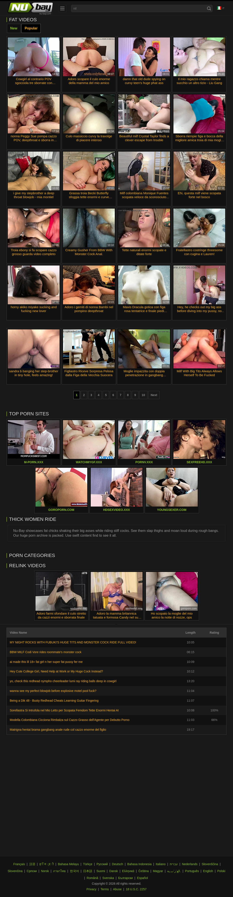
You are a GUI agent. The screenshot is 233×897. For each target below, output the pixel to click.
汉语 (32, 864)
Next (154, 395)
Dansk (113, 871)
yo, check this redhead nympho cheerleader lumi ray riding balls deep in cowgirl (63, 681)
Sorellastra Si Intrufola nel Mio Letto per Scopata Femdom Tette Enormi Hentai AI (64, 710)
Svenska (108, 878)
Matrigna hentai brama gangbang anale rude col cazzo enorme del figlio (58, 729)
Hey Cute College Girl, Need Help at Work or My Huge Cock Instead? (56, 671)
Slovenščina (210, 864)
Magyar (158, 871)
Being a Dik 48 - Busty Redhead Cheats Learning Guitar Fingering (54, 700)
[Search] (208, 8)
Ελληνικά (128, 871)
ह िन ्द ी (46, 864)
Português (192, 871)
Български (125, 878)
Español (142, 878)
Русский (102, 864)
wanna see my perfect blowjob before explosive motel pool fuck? (53, 691)
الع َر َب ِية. (174, 871)
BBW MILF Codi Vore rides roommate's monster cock (45, 652)
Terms (104, 889)
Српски (32, 871)
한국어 (74, 871)
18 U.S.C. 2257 (136, 889)
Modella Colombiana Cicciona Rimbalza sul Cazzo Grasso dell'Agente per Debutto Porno (69, 720)
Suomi (100, 871)
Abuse (117, 889)
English (208, 871)
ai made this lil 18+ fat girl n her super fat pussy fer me (46, 662)
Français (19, 864)
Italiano (160, 864)
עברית (174, 864)
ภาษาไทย (59, 871)
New (13, 28)
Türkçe (87, 864)
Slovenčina (15, 871)
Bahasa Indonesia (139, 864)
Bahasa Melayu (68, 864)
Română (92, 878)
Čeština (143, 871)
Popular (31, 28)
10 (143, 395)
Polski (221, 871)
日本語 (87, 871)
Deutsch (117, 864)
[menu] (62, 8)
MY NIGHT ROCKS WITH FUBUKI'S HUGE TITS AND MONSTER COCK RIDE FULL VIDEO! (73, 642)
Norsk (45, 871)
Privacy (91, 889)
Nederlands (189, 864)
